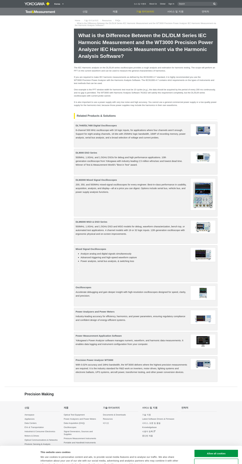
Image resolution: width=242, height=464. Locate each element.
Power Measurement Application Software (99, 335)
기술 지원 (146, 415)
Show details (162, 458)
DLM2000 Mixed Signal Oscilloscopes (96, 180)
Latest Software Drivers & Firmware (158, 419)
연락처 (205, 11)
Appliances (30, 419)
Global (162, 4)
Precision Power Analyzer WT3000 (94, 360)
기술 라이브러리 (145, 11)
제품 (115, 11)
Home (77, 20)
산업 (85, 11)
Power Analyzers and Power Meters (95, 311)
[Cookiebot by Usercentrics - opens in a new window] (19, 458)
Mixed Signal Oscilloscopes (91, 249)
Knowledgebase (149, 427)
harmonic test (119, 89)
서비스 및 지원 (175, 11)
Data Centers (31, 423)
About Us (153, 4)
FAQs (117, 20)
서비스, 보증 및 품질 (151, 423)
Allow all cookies (216, 437)
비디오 (106, 423)
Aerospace (29, 415)
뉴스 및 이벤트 (140, 4)
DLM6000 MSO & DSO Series (91, 221)
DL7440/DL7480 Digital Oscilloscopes (96, 125)
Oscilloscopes (83, 287)
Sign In (171, 4)
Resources (107, 20)
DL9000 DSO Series (86, 152)
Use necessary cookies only (216, 446)
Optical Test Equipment (74, 415)
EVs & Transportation (34, 427)
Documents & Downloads (114, 415)
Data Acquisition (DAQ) (74, 423)
